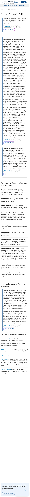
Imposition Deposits (6, 355)
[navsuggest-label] (2, 2)
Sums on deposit (5, 338)
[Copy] (20, 26)
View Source (7, 26)
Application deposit (6, 349)
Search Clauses (22, 5)
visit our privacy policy (20, 490)
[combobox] (2, 2)
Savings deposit (5, 359)
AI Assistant (6, 5)
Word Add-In (13, 5)
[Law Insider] (9, 2)
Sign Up (24, 2)
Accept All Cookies (9, 493)
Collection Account (6, 369)
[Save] (16, 26)
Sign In (17, 2)
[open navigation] (28, 2)
